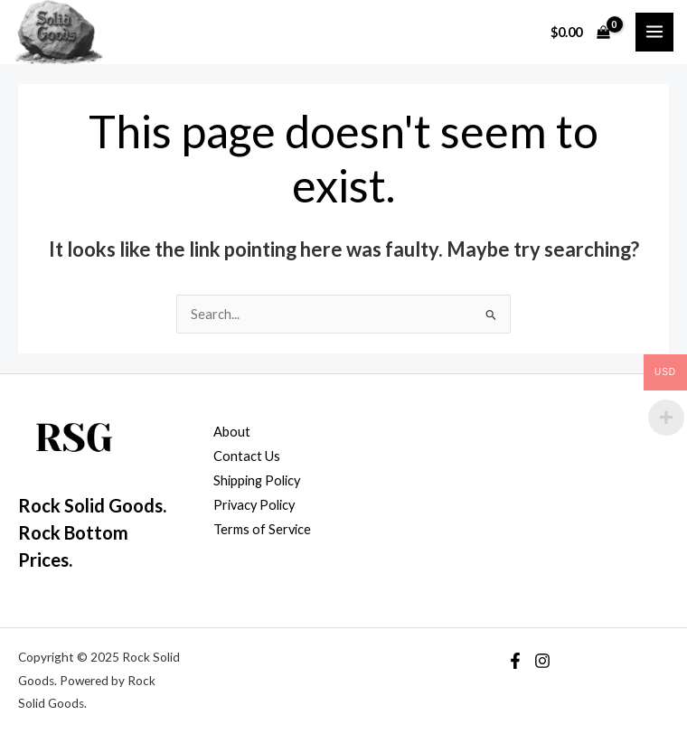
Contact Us (246, 456)
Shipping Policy (256, 480)
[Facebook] (515, 661)
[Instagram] (542, 661)
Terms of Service (262, 529)
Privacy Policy (254, 505)
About (231, 431)
